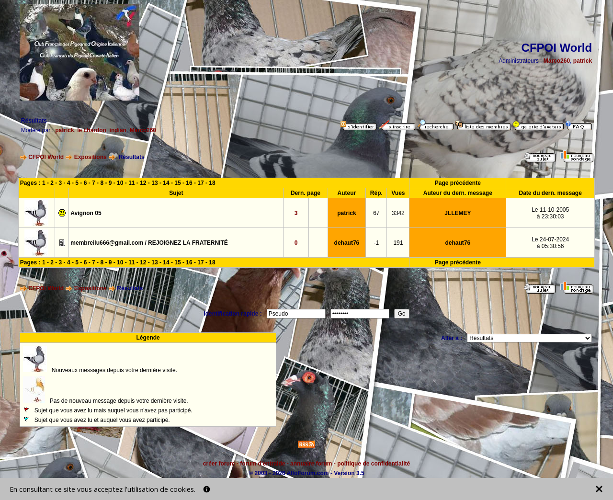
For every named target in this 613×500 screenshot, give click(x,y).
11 (131, 183)
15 (177, 183)
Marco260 (557, 60)
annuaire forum (311, 463)
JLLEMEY (457, 213)
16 (189, 183)
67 (376, 213)
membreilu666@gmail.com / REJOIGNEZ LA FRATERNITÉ (148, 242)
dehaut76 (347, 242)
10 (120, 183)
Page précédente (458, 183)
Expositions (90, 157)
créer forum (219, 463)
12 (143, 183)
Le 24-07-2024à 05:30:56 (550, 243)
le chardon (91, 130)
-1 (376, 242)
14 (166, 183)
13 (154, 183)
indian (118, 130)
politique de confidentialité (373, 463)
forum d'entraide (262, 463)
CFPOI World (46, 157)
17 (200, 183)
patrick (582, 60)
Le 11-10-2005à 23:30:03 (550, 213)
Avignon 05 (85, 213)
